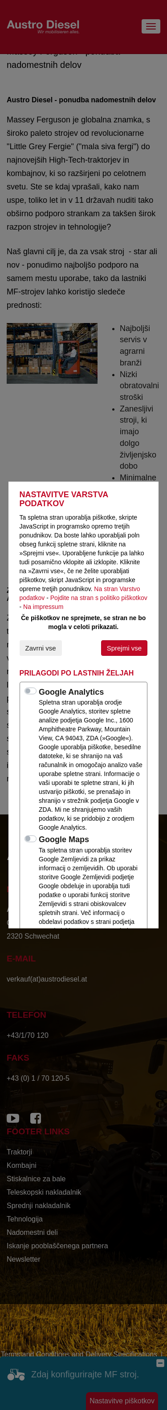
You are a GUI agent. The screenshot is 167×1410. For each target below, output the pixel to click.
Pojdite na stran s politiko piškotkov (98, 597)
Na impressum (43, 606)
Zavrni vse (40, 648)
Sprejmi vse (124, 648)
